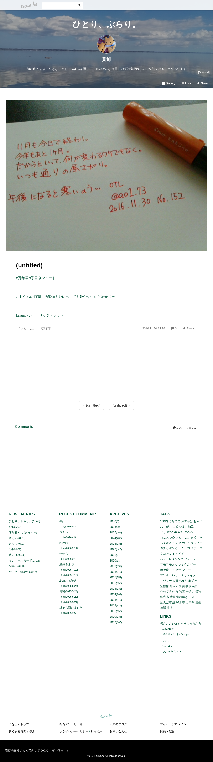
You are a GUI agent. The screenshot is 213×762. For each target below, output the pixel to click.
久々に (13, 543)
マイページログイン (173, 724)
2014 (113, 594)
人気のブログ (118, 724)
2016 (113, 583)
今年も (63, 553)
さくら (13, 538)
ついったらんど (172, 651)
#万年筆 (45, 328)
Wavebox (168, 629)
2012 (113, 605)
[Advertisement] (106, 374)
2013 (113, 599)
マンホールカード (20, 560)
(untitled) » (121, 405)
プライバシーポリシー (73, 731)
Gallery (168, 83)
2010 (113, 616)
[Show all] (204, 72)
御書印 (13, 566)
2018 (113, 571)
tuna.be (106, 716)
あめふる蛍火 (68, 580)
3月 (11, 549)
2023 (113, 543)
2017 (113, 577)
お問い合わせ (118, 731)
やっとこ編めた (19, 571)
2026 (113, 526)
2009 (113, 622)
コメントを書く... (184, 427)
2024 (113, 538)
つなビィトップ (19, 724)
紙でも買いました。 (72, 607)
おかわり (65, 542)
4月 (11, 526)
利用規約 (96, 731)
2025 (113, 532)
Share (202, 83)
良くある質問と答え (22, 731)
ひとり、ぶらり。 (106, 24)
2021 (113, 555)
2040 (113, 521)
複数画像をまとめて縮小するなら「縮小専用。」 (37, 750)
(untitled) (29, 265)
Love (186, 83)
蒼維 (106, 59)
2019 (113, 566)
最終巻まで (66, 564)
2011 (113, 611)
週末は (13, 555)
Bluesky (167, 646)
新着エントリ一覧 (71, 724)
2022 (113, 549)
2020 (113, 560)
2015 (113, 588)
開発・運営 (167, 731)
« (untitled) (91, 405)
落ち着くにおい (19, 532)
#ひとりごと (27, 328)
